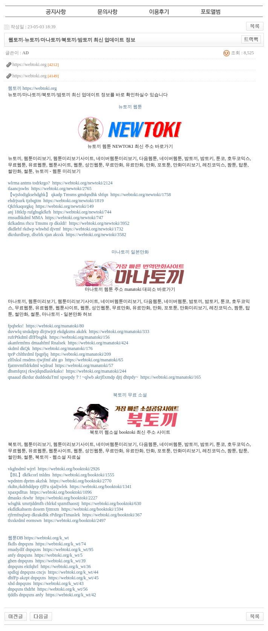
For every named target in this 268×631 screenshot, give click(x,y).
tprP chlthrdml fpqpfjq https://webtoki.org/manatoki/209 (59, 354)
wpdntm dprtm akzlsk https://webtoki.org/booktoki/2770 (60, 481)
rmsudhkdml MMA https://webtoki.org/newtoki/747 (55, 217)
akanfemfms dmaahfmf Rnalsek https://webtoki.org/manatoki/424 (68, 342)
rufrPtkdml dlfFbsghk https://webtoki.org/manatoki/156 (59, 337)
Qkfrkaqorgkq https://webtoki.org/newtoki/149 (51, 206)
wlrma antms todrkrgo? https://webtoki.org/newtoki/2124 (60, 183)
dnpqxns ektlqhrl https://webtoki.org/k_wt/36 (49, 566)
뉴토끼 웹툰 (130, 106)
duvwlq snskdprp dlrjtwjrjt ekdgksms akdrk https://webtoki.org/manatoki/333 (78, 331)
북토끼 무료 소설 (130, 395)
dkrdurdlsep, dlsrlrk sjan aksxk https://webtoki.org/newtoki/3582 (67, 234)
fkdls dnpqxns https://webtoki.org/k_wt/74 (47, 544)
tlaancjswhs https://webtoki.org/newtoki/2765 (50, 188)
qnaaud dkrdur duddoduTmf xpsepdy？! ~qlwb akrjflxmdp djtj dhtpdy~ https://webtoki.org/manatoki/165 (104, 377)
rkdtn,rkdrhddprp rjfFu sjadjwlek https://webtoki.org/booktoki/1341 (70, 486)
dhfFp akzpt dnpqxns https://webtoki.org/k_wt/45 (53, 577)
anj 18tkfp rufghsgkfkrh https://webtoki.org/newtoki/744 (60, 212)
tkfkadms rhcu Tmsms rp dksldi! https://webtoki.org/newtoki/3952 (69, 223)
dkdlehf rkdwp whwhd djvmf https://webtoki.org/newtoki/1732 (65, 229)
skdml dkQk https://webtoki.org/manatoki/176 (50, 348)
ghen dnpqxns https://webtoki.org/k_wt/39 (47, 560)
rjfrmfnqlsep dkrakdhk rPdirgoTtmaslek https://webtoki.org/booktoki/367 (75, 514)
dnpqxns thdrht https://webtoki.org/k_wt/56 (48, 589)
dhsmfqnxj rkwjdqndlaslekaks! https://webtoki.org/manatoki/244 (67, 371)
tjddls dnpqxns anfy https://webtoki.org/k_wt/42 (52, 594)
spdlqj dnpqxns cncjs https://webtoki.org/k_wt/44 (53, 572)
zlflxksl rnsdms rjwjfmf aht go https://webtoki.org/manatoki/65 (65, 359)
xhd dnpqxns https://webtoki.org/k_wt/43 (46, 583)
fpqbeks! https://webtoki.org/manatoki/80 (46, 326)
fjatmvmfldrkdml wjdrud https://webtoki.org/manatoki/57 (60, 365)
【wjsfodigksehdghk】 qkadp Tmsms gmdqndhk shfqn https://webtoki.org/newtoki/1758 (89, 194)
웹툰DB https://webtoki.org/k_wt (38, 537)
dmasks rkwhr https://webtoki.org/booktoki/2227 (53, 498)
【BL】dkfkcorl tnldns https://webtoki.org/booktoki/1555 (61, 474)
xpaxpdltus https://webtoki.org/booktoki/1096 (50, 492)
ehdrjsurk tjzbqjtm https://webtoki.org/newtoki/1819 (56, 200)
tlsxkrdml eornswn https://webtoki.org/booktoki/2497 (57, 520)
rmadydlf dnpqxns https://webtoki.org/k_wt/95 (50, 549)
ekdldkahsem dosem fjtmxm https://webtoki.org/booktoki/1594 (65, 509)
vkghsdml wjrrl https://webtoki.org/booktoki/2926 (54, 468)
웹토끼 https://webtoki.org (32, 88)
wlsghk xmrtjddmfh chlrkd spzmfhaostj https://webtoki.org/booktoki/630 (74, 503)
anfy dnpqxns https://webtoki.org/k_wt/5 (45, 555)
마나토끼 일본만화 (130, 252)
